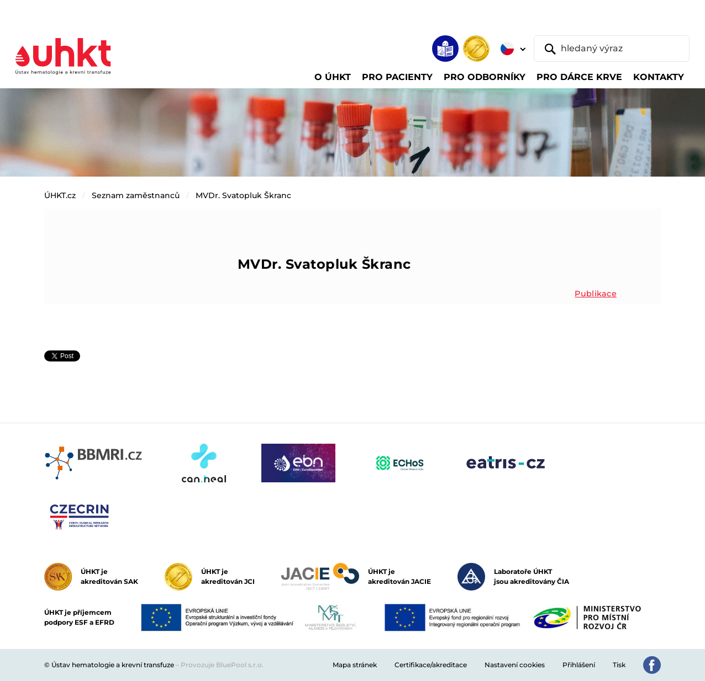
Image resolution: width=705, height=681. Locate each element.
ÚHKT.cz (60, 195)
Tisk (619, 665)
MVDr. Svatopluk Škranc (243, 195)
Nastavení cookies (515, 665)
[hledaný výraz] (612, 48)
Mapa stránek (355, 665)
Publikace (596, 294)
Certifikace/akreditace (430, 665)
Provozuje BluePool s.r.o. (222, 665)
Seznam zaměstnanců (136, 195)
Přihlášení (578, 665)
